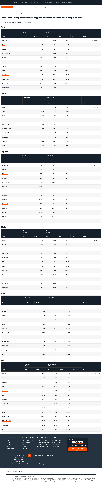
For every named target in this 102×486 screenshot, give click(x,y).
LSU (3, 395)
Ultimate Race (56, 444)
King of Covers (56, 442)
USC (3, 324)
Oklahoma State (6, 128)
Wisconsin (5, 257)
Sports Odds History (6, 13)
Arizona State (5, 341)
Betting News (26, 442)
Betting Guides (28, 438)
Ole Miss (4, 399)
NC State (4, 49)
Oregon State (5, 332)
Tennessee (5, 390)
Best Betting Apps (42, 446)
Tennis (60, 7)
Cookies (34, 464)
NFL (16, 7)
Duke (3, 44)
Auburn (4, 429)
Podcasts (24, 444)
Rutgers (4, 212)
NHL (29, 7)
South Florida (5, 208)
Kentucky (4, 378)
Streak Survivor (56, 440)
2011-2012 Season (6, 22)
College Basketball (47, 7)
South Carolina (6, 416)
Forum (48, 464)
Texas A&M (5, 403)
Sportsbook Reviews (28, 440)
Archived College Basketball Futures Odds (25, 13)
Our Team (9, 444)
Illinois (3, 266)
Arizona (4, 311)
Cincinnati (4, 186)
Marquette (5, 199)
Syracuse (4, 178)
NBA (21, 7)
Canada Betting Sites (43, 442)
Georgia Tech (5, 79)
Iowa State (5, 137)
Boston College (6, 87)
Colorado (4, 320)
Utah (3, 354)
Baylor (4, 115)
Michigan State (6, 253)
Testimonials (10, 448)
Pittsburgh (5, 173)
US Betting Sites (42, 440)
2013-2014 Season (27, 22)
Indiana (4, 240)
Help (8, 464)
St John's (4, 191)
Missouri (4, 386)
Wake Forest (5, 83)
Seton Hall (5, 203)
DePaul (4, 221)
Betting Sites (42, 438)
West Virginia (5, 133)
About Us (10, 438)
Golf (55, 7)
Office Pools (55, 446)
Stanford (4, 337)
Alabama (4, 382)
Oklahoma (5, 120)
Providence (5, 195)
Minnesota (5, 262)
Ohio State (5, 244)
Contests (56, 438)
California (4, 328)
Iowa (3, 274)
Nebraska (4, 270)
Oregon (4, 315)
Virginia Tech (5, 74)
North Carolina (6, 53)
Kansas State (5, 124)
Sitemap (41, 464)
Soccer (65, 7)
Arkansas (4, 408)
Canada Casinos (42, 444)
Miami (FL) (5, 40)
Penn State (5, 287)
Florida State (5, 62)
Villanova (4, 216)
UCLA (3, 307)
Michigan (4, 249)
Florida (4, 373)
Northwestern (5, 283)
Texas (3, 111)
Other (71, 7)
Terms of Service (24, 464)
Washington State (7, 350)
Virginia (4, 66)
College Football (37, 7)
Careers (9, 442)
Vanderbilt (5, 425)
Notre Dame (5, 182)
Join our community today (77, 449)
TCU (3, 145)
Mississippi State (6, 420)
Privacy (14, 464)
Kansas (4, 107)
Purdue (4, 279)
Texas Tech (5, 141)
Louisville (4, 169)
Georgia (4, 412)
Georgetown (5, 165)
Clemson (4, 70)
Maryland (4, 57)
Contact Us (10, 440)
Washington (5, 345)
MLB (25, 7)
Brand (8, 446)
